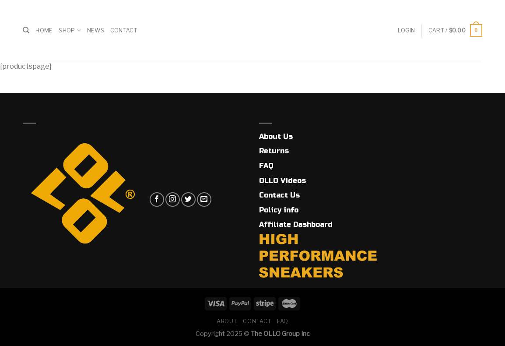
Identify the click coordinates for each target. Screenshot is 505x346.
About (227, 321)
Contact (123, 30)
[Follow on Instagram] (172, 199)
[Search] (26, 30)
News (95, 30)
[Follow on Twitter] (188, 199)
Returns (274, 151)
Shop (70, 30)
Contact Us (279, 195)
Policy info (278, 210)
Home (44, 30)
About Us (276, 136)
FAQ (266, 166)
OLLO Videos (282, 181)
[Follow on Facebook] (157, 199)
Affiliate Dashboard (296, 224)
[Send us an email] (204, 199)
